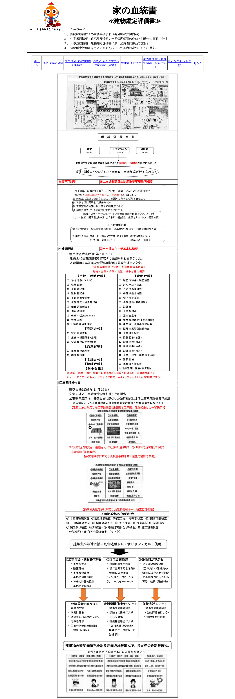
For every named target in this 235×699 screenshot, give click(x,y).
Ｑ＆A (198, 63)
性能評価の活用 (131, 63)
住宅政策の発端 (53, 63)
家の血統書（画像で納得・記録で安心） (155, 63)
